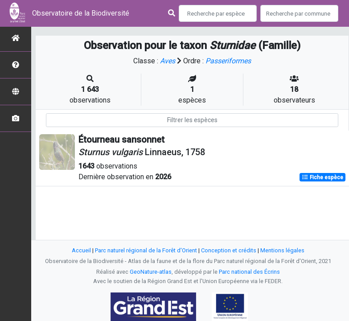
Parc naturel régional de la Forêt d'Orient (146, 250)
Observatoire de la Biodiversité (80, 13)
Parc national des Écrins (249, 271)
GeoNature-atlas (151, 271)
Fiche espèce (322, 177)
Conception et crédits (228, 250)
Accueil (81, 250)
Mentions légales (282, 250)
